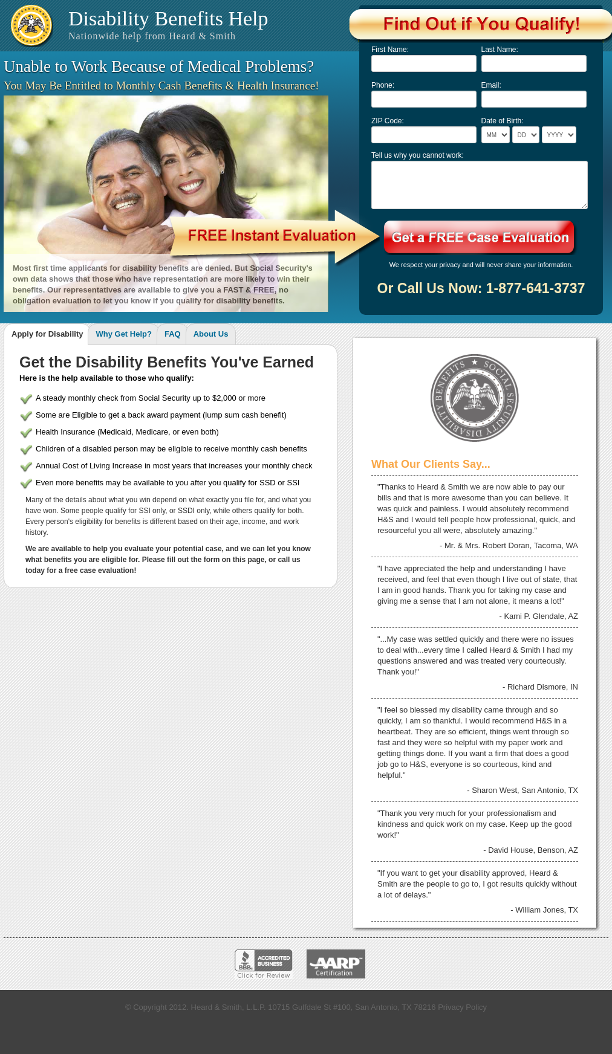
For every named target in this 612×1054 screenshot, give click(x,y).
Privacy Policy (462, 1007)
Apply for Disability (47, 333)
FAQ (172, 333)
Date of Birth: (502, 121)
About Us (211, 333)
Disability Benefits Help (168, 24)
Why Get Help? (123, 333)
